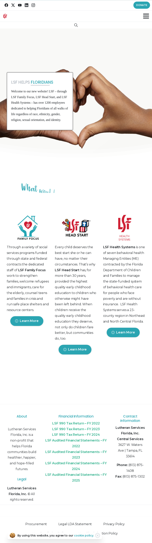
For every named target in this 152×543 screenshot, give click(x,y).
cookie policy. (84, 536)
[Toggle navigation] (146, 16)
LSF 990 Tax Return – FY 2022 (76, 423)
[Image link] (28, 228)
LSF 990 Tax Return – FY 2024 (76, 435)
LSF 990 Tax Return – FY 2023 (76, 429)
